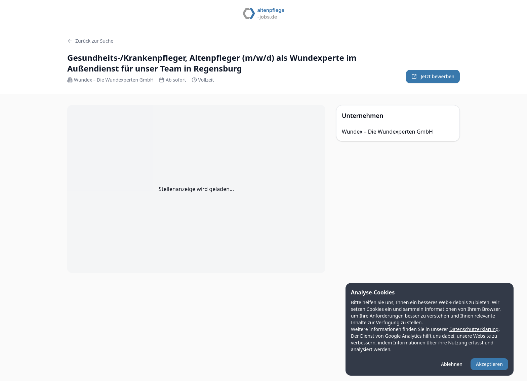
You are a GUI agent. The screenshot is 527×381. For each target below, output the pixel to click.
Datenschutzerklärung (473, 329)
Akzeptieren (489, 364)
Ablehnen (451, 364)
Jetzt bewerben (432, 76)
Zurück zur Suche (90, 41)
